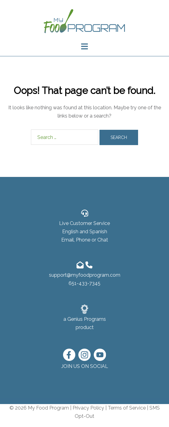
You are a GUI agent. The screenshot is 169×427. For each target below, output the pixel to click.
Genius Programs (86, 319)
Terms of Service (127, 408)
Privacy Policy (88, 408)
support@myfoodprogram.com (84, 275)
